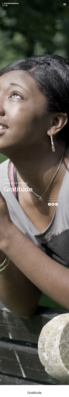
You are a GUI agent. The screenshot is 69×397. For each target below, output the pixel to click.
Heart (6, 180)
